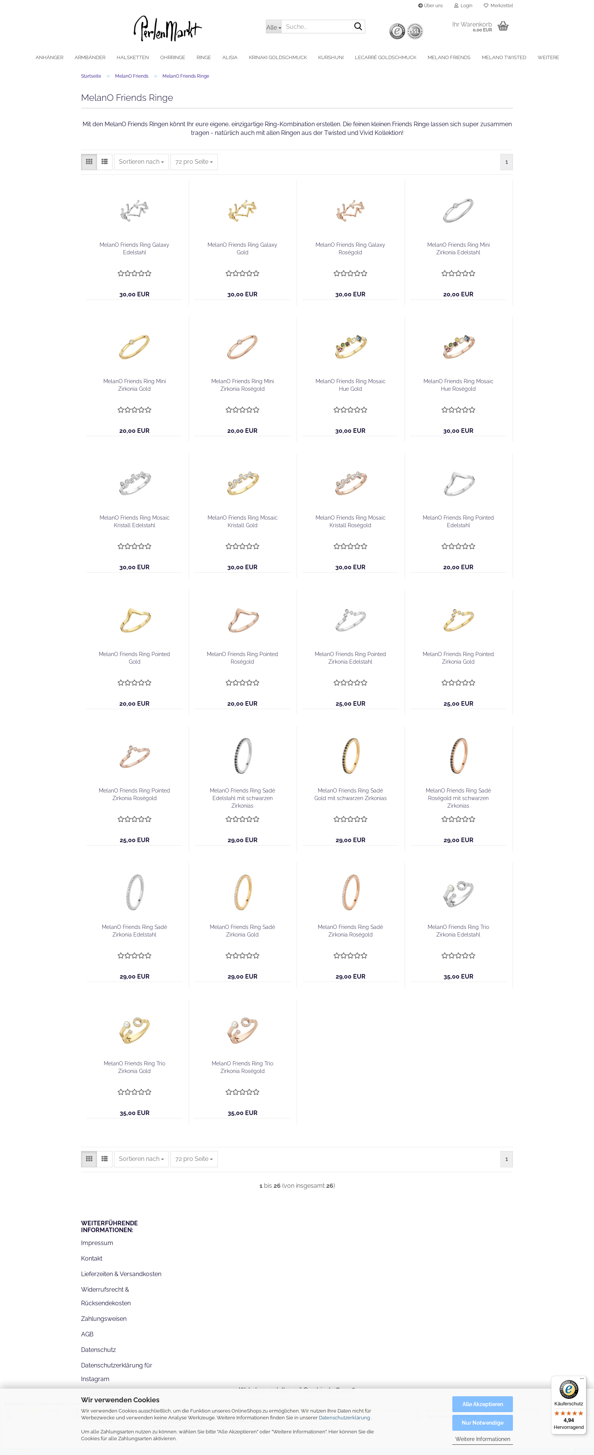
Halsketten (133, 57)
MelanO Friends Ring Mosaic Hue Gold (351, 386)
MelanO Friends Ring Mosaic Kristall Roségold (351, 522)
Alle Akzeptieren (483, 1404)
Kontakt (91, 1259)
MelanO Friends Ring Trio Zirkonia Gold (134, 1068)
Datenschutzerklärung (344, 1418)
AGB (87, 1335)
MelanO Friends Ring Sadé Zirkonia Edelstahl (134, 931)
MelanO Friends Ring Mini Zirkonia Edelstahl (458, 249)
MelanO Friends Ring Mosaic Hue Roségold (459, 386)
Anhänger (49, 57)
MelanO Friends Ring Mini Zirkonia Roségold (242, 386)
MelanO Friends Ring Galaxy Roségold (350, 249)
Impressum (97, 1243)
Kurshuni (331, 57)
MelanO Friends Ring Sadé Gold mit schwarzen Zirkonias (350, 795)
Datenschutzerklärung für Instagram (116, 1373)
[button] (89, 163)
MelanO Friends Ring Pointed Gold (134, 659)
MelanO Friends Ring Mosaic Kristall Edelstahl (135, 522)
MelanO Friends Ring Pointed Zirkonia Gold (458, 659)
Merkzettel (498, 5)
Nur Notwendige (482, 1423)
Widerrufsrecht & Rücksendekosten (106, 1297)
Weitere (548, 57)
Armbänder (90, 57)
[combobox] (141, 163)
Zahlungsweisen (104, 1319)
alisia (230, 57)
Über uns (430, 5)
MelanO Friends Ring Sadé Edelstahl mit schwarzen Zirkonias (242, 799)
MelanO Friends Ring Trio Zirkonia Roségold (242, 1068)
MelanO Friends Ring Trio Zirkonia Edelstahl (458, 931)
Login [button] (463, 5)
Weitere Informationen (482, 1439)
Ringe (204, 57)
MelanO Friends (449, 57)
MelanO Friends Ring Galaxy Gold (242, 249)
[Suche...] (273, 26)
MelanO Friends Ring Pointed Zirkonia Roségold (134, 795)
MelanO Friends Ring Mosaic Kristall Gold (243, 522)
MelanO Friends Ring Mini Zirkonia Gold (134, 386)
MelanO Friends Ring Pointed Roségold (242, 659)
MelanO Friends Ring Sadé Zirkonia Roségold (350, 931)
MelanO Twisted (504, 57)
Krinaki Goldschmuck (278, 57)
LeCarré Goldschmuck (385, 57)
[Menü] (581, 1380)
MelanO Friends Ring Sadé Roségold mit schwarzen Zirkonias (458, 799)
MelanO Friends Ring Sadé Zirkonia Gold (242, 931)
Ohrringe (172, 57)
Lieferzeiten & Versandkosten (121, 1274)
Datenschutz (98, 1350)
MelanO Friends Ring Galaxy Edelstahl (134, 249)
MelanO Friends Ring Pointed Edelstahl (458, 522)
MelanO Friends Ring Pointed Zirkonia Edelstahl (350, 659)
